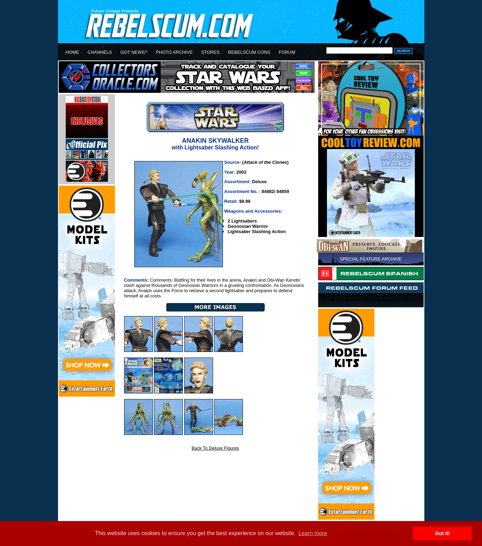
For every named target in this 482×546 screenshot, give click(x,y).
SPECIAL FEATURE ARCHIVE (371, 259)
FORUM (287, 52)
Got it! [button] (442, 533)
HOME (72, 52)
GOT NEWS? (134, 52)
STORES (210, 52)
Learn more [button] (312, 533)
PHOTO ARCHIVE (174, 52)
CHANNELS (100, 52)
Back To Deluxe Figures (215, 448)
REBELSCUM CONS (249, 52)
